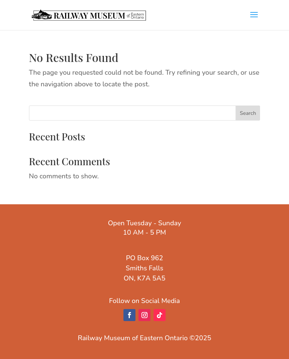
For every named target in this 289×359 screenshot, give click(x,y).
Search (248, 113)
